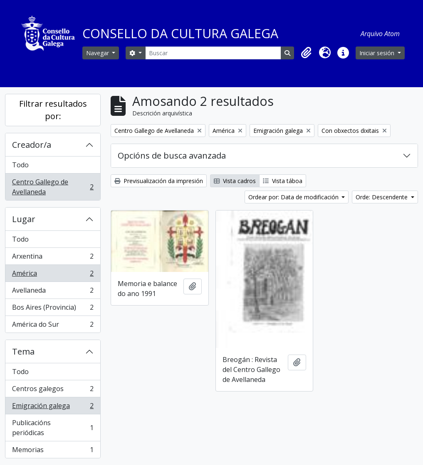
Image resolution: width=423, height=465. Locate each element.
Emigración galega (53, 407)
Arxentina (53, 258)
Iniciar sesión (377, 53)
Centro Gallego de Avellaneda (53, 186)
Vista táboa (282, 181)
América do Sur (53, 326)
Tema (23, 351)
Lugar (23, 219)
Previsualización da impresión (158, 181)
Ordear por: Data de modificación (294, 197)
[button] (306, 53)
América (53, 275)
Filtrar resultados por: (53, 110)
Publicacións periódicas (53, 427)
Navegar (98, 53)
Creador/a (31, 144)
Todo (20, 164)
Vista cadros (235, 181)
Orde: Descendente (382, 197)
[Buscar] (213, 52)
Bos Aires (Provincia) (53, 309)
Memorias (53, 451)
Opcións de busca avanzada (172, 155)
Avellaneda (53, 292)
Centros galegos (53, 390)
